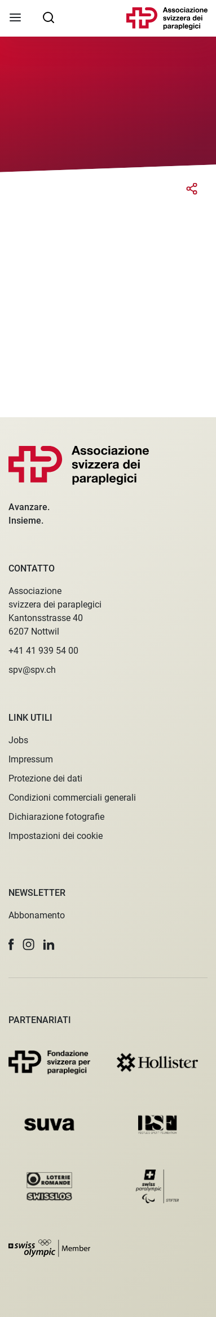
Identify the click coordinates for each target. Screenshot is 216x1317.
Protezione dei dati (45, 778)
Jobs (18, 740)
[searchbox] (48, 17)
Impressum (30, 759)
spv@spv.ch (32, 669)
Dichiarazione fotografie (56, 816)
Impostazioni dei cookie (55, 836)
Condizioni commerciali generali (72, 797)
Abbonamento (36, 915)
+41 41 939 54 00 (43, 650)
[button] (11, 944)
